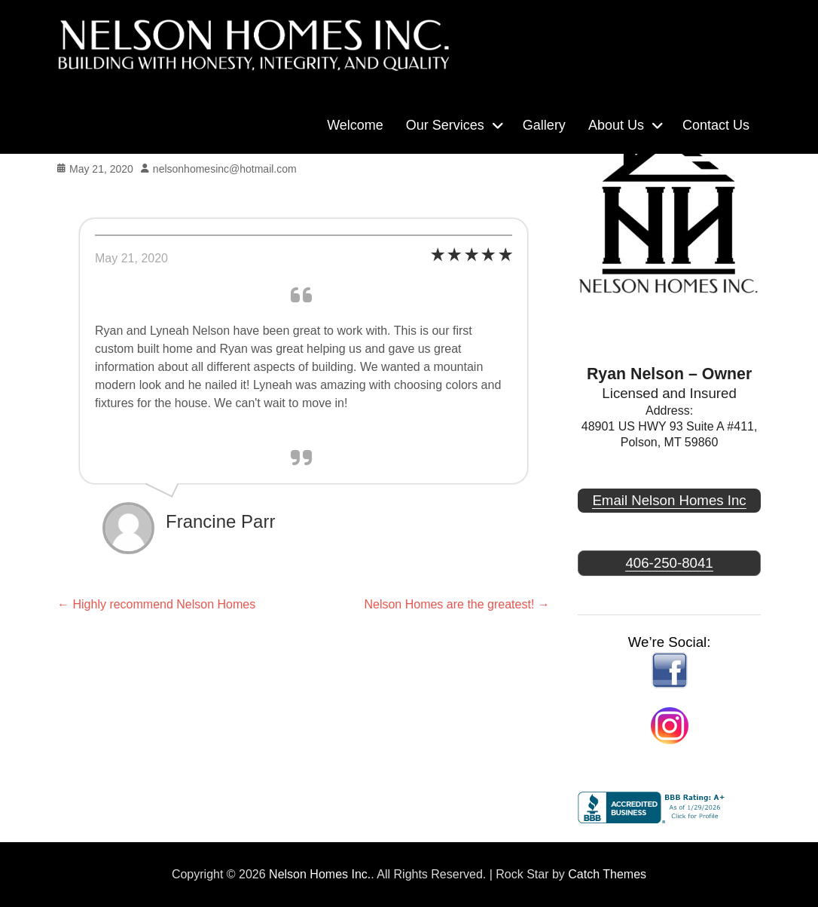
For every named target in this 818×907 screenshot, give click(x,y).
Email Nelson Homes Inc (669, 500)
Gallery (544, 125)
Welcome (355, 125)
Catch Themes (607, 874)
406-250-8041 (669, 563)
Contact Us (715, 125)
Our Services (445, 125)
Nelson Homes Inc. (320, 874)
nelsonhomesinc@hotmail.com (225, 169)
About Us (616, 125)
